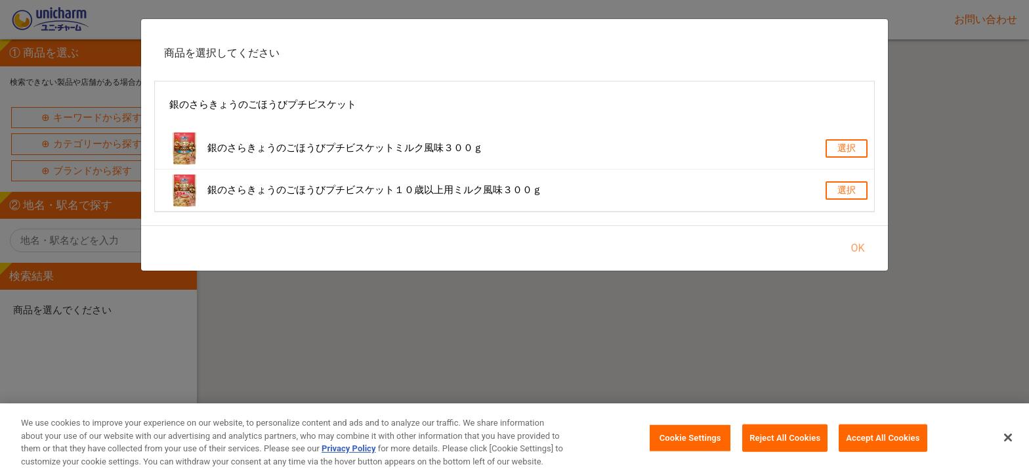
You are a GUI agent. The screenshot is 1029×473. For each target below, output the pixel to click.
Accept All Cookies (882, 446)
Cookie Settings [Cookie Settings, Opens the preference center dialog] (690, 446)
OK (857, 248)
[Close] (1008, 446)
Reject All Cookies (784, 446)
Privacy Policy (348, 457)
